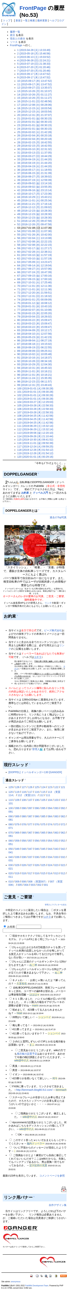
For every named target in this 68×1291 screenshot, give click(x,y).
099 (17, 808)
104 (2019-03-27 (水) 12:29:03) (35, 402)
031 (11, 860)
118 (24, 791)
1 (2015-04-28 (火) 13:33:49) (33, 50)
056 (37, 840)
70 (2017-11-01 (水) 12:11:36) (34, 285)
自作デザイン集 (58, 1205)
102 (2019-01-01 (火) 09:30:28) (35, 395)
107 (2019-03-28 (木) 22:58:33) (35, 412)
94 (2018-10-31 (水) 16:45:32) (34, 367)
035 (43, 857)
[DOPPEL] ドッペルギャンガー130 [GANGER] (35, 772)
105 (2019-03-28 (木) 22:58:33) (35, 405)
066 (37, 832)
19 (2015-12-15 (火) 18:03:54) (34, 111)
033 (56, 857)
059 (17, 840)
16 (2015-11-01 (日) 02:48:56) (34, 101)
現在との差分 (17, 38)
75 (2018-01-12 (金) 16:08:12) (34, 303)
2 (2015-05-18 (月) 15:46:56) (33, 53)
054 (50, 840)
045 (43, 848)
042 (63, 848)
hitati (19, 1013)
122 (56, 787)
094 (50, 808)
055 (43, 840)
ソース (14, 42)
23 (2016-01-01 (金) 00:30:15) (34, 125)
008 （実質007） (38, 881)
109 (17, 799)
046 (37, 848)
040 (11, 857)
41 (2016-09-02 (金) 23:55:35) (34, 186)
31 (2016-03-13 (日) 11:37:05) (34, 152)
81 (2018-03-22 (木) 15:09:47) (34, 323)
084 (50, 816)
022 (63, 865)
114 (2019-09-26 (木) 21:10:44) (35, 436)
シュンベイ (44, 1017)
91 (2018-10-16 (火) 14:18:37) (34, 357)
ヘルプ (53, 20)
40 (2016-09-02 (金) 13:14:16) (34, 183)
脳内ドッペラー (36, 1143)
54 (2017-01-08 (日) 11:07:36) (34, 231)
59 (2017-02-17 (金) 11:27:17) (34, 248)
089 (17, 816)
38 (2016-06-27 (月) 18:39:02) (34, 176)
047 (30, 848)
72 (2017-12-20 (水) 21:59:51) (34, 292)
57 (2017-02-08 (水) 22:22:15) (34, 241)
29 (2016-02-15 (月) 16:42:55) (34, 145)
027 (30, 865)
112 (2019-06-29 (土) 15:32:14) (35, 429)
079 (17, 824)
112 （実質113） (27, 795)
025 (43, 865)
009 (17, 881)
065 (43, 832)
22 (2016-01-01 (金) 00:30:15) (34, 121)
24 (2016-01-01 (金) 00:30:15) (34, 128)
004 (26, 884)
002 (39, 884)
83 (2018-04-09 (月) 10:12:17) (34, 330)
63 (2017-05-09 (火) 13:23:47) (34, 262)
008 (24, 881)
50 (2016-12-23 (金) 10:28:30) (34, 217)
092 (63, 808)
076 (37, 824)
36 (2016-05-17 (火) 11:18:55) (34, 169)
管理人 (36, 749)
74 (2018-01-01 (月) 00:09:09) (34, 299)
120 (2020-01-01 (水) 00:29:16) (35, 456)
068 (24, 832)
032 (63, 857)
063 (56, 832)
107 (30, 799)
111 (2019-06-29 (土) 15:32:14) (35, 425)
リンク (48, 603)
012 (63, 873)
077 (30, 824)
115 (43, 791)
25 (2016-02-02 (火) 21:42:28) (34, 132)
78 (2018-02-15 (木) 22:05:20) (34, 313)
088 (24, 816)
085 (43, 816)
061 (11, 835)
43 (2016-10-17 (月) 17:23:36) (34, 193)
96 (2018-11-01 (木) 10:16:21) (34, 374)
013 (56, 873)
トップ (7, 20)
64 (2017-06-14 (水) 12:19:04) (34, 265)
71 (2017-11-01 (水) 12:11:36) (34, 289)
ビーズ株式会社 (53, 630)
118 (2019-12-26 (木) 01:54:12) (35, 449)
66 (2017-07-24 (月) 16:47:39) (34, 272)
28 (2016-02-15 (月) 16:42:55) (34, 142)
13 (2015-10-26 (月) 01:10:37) (34, 91)
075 (43, 824)
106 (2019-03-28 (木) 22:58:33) (35, 408)
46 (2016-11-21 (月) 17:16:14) (34, 203)
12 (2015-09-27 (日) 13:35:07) (34, 87)
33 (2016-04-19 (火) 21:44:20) (34, 159)
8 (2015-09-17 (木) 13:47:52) (33, 73)
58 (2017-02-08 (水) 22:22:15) (34, 244)
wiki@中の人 (21, 1060)
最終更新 (42, 20)
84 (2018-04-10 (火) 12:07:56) (34, 333)
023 (56, 865)
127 (24, 787)
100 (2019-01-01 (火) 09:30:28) (35, 388)
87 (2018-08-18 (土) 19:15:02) (34, 343)
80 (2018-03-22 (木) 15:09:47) (34, 320)
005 (20, 884)
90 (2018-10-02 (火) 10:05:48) (34, 354)
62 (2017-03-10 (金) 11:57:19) (34, 258)
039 (17, 857)
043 (56, 848)
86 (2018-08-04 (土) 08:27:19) (34, 340)
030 (11, 865)
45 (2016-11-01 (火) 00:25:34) (34, 200)
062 (63, 832)
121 (63, 787)
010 (11, 881)
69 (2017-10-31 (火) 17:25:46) (34, 282)
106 (37, 799)
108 (24, 799)
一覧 (25, 20)
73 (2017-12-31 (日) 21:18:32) (34, 296)
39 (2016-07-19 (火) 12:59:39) (34, 180)
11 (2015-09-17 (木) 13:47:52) (34, 84)
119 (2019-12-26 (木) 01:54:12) (35, 453)
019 (17, 873)
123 (50, 787)
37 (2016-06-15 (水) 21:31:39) (34, 173)
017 (30, 873)
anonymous (15, 1282)
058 (24, 840)
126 (30, 787)
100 (11, 808)
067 (30, 832)
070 (11, 832)
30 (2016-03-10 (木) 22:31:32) (34, 149)
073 (56, 824)
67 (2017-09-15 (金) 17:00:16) (34, 275)
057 (30, 840)
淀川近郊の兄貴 (38, 1165)
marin (35, 1005)
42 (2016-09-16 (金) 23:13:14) (34, 190)
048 (24, 848)
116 (37, 791)
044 (50, 848)
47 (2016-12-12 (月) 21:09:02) (34, 207)
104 (50, 799)
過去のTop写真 (58, 517)
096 (37, 808)
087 (30, 816)
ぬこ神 (33, 965)
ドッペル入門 (40, 492)
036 (37, 857)
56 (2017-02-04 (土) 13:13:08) (34, 238)
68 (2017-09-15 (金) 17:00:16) (34, 279)
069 (17, 832)
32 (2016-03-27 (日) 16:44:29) (34, 156)
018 (24, 873)
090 (11, 816)
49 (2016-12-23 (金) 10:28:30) (34, 214)
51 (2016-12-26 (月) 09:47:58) (34, 220)
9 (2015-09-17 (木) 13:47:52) (33, 77)
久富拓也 (22, 983)
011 (11, 876)
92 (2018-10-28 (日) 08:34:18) (34, 361)
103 (56, 799)
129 (11, 787)
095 (43, 808)
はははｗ (34, 994)
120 (11, 791)
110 (11, 799)
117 (30, 791)
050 (11, 848)
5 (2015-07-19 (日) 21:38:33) (33, 63)
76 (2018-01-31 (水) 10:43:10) (34, 306)
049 (17, 848)
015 (43, 873)
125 (37, 787)
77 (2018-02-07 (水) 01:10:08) (34, 309)
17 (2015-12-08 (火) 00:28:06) (34, 104)
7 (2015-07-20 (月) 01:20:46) (33, 70)
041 (11, 852)
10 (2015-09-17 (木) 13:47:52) (34, 80)
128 (17, 787)
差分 (12, 35)
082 (63, 816)
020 (11, 873)
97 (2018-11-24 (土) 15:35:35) (34, 378)
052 (63, 840)
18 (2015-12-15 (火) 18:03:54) (34, 108)
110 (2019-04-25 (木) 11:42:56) (35, 422)
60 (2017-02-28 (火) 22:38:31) (34, 251)
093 (56, 808)
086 (37, 816)
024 (50, 865)
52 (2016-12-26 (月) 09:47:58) (34, 224)
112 (41, 795)
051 (11, 844)
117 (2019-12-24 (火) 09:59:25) (35, 446)
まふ (31, 1044)
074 (50, 824)
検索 (32, 20)
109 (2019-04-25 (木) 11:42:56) (35, 419)
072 (63, 824)
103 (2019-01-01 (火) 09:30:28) (35, 398)
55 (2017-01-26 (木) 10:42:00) (34, 234)
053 (56, 840)
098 (24, 808)
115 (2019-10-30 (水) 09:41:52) (35, 439)
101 (11, 803)
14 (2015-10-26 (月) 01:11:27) (34, 94)
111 (48, 795)
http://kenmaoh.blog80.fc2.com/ (34, 1089)
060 (11, 840)
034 (50, 857)
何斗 (54, 1078)
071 (11, 827)
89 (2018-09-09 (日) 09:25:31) (34, 350)
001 (46, 884)
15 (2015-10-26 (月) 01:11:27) (34, 97)
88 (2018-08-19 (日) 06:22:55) (34, 347)
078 (24, 824)
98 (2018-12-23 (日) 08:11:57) (34, 381)
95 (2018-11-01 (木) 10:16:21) (34, 371)
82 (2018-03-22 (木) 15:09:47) (34, 326)
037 (30, 857)
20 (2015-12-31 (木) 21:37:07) (34, 115)
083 (56, 816)
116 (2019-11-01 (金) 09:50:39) (35, 443)
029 (17, 865)
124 (43, 787)
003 (33, 884)
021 (11, 868)
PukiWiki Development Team (36, 1286)
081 (11, 819)
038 (24, 857)
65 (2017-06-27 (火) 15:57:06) (34, 268)
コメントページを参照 (52, 1175)
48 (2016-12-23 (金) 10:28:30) (34, 210)
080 (11, 824)
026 (37, 865)
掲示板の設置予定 (27, 1053)
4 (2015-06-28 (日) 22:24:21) (33, 60)
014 (50, 873)
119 (17, 791)
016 (37, 873)
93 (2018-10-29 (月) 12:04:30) (34, 364)
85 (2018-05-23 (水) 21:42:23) (34, 337)
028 (24, 865)
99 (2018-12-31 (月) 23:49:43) (34, 385)
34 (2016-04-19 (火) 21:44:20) (34, 162)
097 (30, 808)
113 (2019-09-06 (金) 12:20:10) (35, 432)
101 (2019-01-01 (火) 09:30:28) (35, 391)
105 (43, 799)
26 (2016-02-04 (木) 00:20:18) (34, 135)
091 (11, 811)
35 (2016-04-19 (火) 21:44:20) (34, 166)
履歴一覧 (15, 31)
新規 (18, 20)
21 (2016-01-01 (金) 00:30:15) (34, 118)
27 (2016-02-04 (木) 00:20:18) (34, 138)
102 (63, 799)
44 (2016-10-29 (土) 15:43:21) (34, 197)
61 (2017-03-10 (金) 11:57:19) (34, 255)
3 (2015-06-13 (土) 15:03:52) (33, 56)
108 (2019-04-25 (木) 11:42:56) (35, 415)
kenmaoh (61, 1089)
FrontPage (33, 8)
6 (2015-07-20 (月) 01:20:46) (33, 67)
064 (50, 832)
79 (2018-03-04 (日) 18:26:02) (34, 316)
